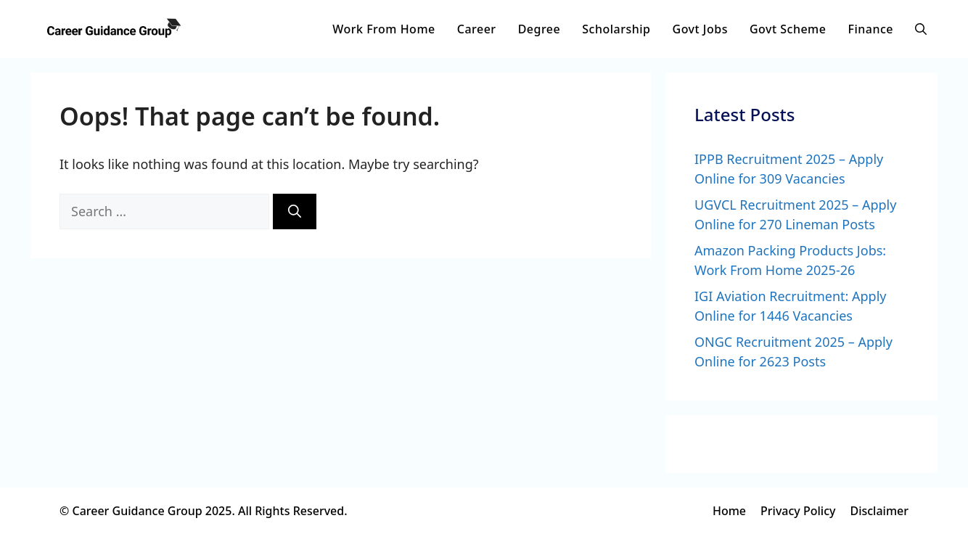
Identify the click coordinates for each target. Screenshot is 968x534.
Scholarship (616, 29)
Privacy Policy (797, 511)
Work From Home (383, 29)
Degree (539, 29)
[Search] (294, 211)
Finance (870, 29)
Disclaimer (879, 511)
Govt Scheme (788, 29)
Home (729, 511)
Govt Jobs (700, 29)
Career (476, 29)
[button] (921, 29)
